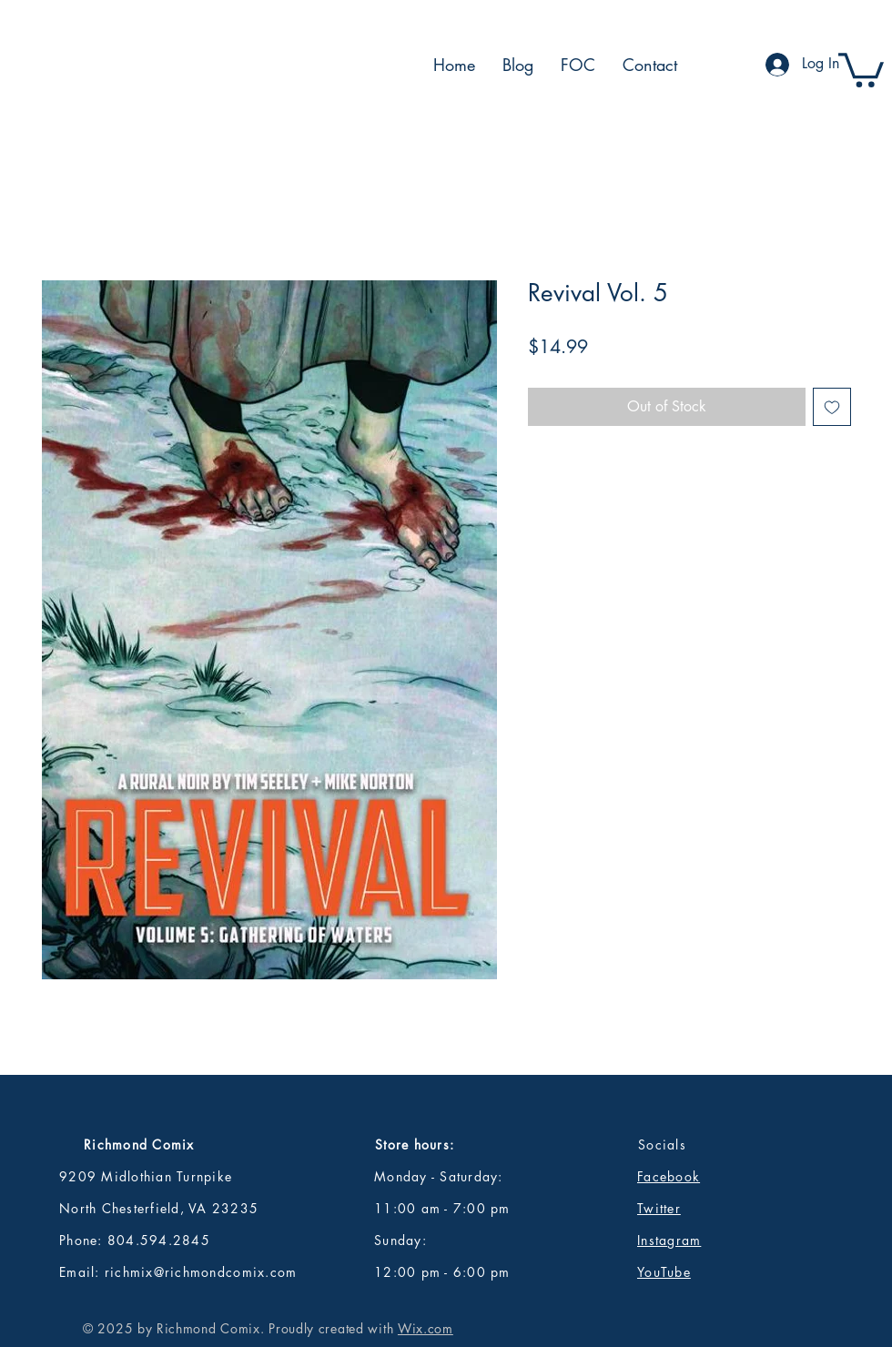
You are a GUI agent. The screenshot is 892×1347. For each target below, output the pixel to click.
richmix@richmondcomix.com (201, 1272)
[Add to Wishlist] (832, 407)
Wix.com (425, 1328)
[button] (861, 68)
